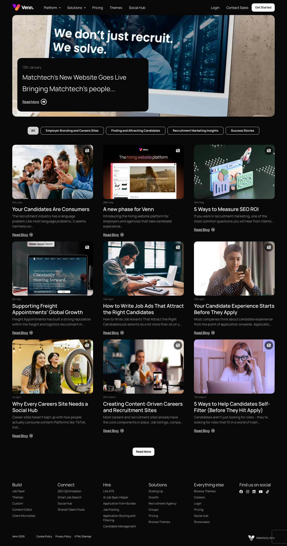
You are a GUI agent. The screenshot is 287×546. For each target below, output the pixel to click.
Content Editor (22, 510)
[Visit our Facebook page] (241, 491)
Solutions (74, 7)
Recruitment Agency (163, 504)
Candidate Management (119, 526)
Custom (17, 504)
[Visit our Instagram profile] (247, 491)
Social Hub (137, 7)
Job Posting (111, 510)
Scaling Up (156, 491)
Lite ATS (108, 491)
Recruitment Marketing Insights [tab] (195, 131)
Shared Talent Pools (71, 510)
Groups (154, 510)
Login (215, 7)
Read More (143, 452)
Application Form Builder (119, 504)
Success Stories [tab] (242, 131)
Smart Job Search (70, 497)
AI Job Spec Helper (115, 497)
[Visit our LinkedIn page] (254, 491)
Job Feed (18, 491)
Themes (116, 7)
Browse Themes (159, 522)
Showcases (202, 522)
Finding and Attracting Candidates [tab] (135, 131)
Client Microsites (23, 516)
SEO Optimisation (69, 491)
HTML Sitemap (83, 536)
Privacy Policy (63, 536)
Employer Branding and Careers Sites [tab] (72, 131)
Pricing (97, 7)
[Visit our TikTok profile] (267, 491)
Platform (50, 7)
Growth (154, 497)
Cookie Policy (44, 536)
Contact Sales (237, 7)
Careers (199, 497)
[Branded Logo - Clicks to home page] (23, 7)
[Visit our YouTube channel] (261, 491)
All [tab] (33, 131)
